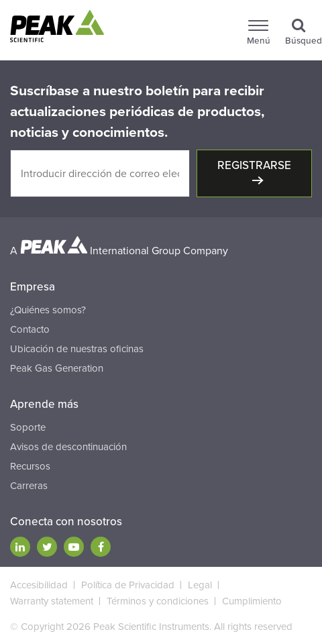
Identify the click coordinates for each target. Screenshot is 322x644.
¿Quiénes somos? (48, 310)
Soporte (28, 427)
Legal (200, 585)
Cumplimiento (252, 601)
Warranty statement (51, 601)
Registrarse (254, 165)
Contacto (30, 329)
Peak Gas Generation (56, 368)
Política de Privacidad (127, 585)
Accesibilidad (39, 585)
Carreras (29, 486)
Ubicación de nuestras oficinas (77, 349)
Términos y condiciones (158, 601)
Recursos (30, 466)
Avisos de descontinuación (68, 447)
